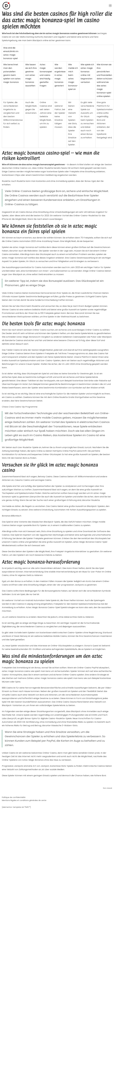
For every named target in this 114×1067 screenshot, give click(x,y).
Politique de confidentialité (13, 797)
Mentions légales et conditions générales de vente (24, 800)
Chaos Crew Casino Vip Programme (19, 406)
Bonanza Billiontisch (11, 515)
